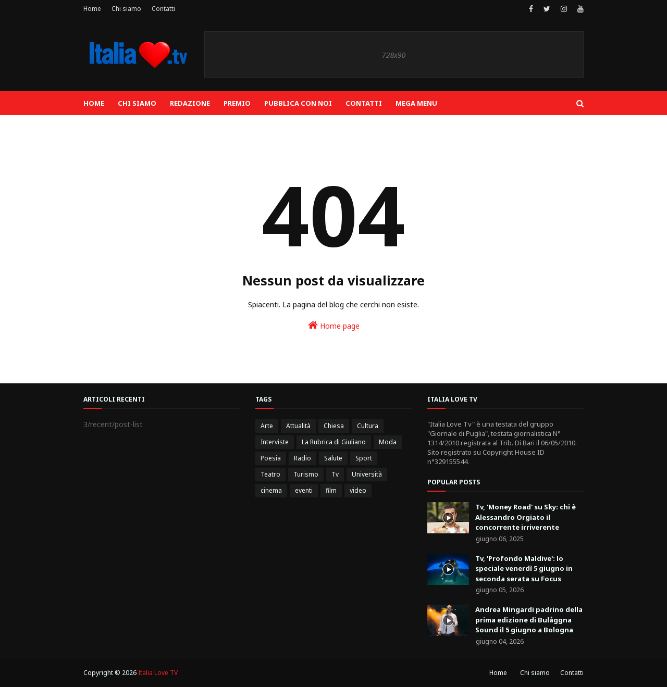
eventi (304, 490)
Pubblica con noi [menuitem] (298, 103)
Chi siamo (126, 8)
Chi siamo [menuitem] (137, 103)
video (358, 490)
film (331, 490)
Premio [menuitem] (237, 103)
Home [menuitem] (93, 103)
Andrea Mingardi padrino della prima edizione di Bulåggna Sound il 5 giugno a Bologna (529, 619)
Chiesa (334, 425)
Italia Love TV (158, 672)
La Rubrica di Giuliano (334, 442)
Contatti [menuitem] (363, 103)
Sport (363, 458)
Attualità (298, 425)
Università (367, 474)
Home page (334, 325)
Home (92, 8)
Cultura (367, 425)
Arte (267, 425)
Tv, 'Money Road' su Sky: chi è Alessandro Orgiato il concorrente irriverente (525, 517)
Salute (333, 458)
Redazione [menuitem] (190, 103)
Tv (335, 474)
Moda (388, 442)
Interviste (275, 442)
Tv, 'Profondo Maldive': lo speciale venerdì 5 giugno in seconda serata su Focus (524, 568)
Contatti (163, 8)
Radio (302, 458)
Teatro (270, 474)
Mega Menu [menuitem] (416, 103)
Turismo (305, 474)
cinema (271, 490)
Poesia (271, 458)
